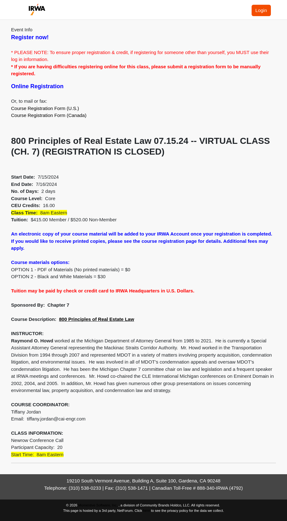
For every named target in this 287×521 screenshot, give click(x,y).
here (146, 510)
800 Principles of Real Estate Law (96, 319)
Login (261, 10)
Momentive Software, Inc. (98, 505)
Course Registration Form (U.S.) (45, 108)
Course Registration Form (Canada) (48, 115)
